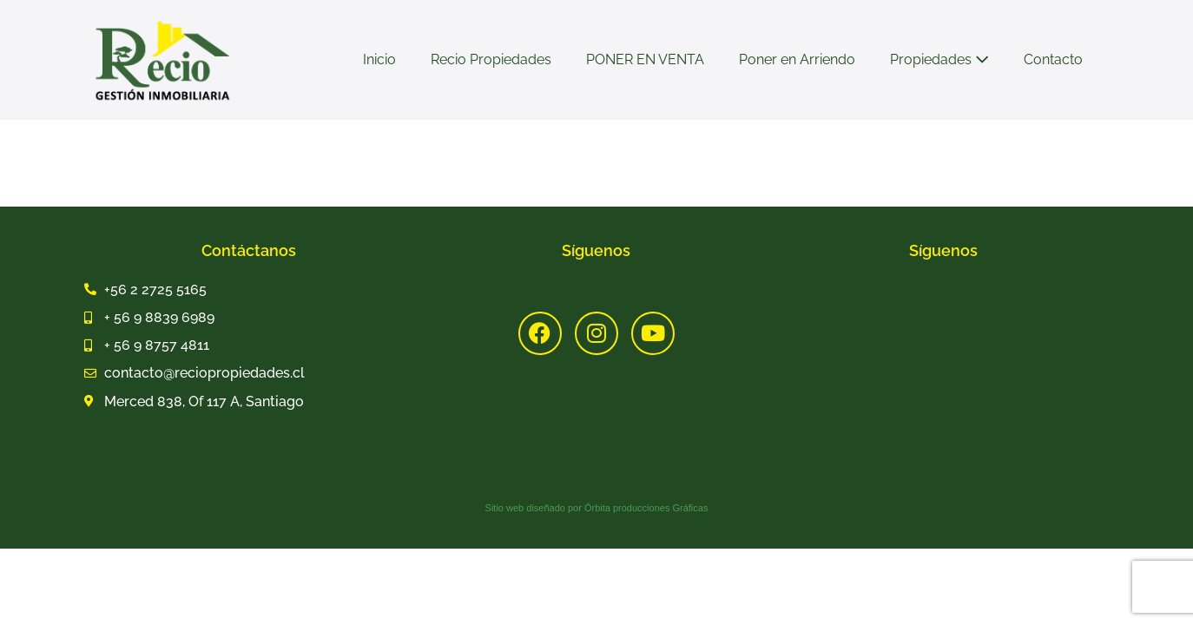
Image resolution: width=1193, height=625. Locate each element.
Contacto (1053, 59)
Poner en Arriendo (797, 59)
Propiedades (939, 59)
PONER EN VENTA (645, 59)
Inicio (379, 59)
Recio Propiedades (491, 59)
